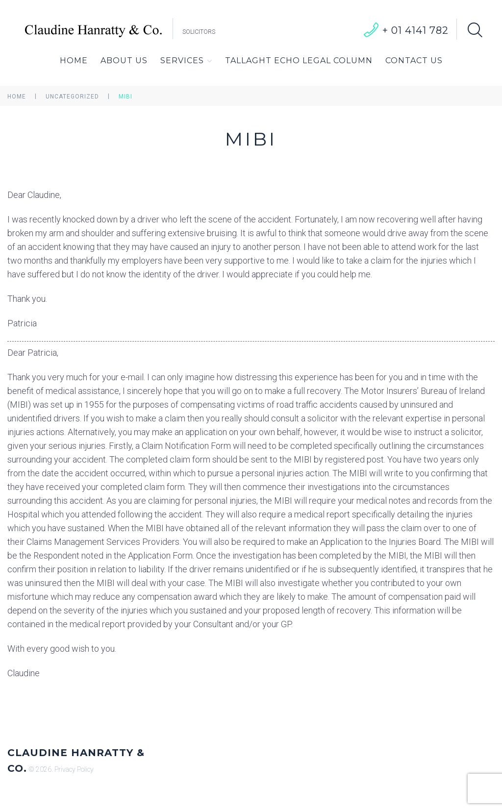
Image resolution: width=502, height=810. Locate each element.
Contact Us (414, 60)
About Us (124, 60)
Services (186, 61)
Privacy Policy (74, 769)
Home (74, 60)
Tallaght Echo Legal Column (299, 60)
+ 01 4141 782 (415, 30)
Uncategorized (72, 96)
